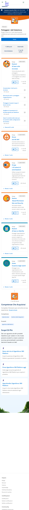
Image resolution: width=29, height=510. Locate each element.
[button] (14, 127)
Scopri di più (13, 310)
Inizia (14, 39)
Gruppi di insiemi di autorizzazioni (16, 167)
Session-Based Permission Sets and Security (18, 200)
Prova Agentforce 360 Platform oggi (14, 367)
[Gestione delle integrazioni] (18, 317)
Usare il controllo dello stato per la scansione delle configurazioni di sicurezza (11, 119)
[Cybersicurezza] (5, 317)
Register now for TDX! (10, 10)
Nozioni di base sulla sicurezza (16, 66)
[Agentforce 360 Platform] (8, 324)
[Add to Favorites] (13, 82)
